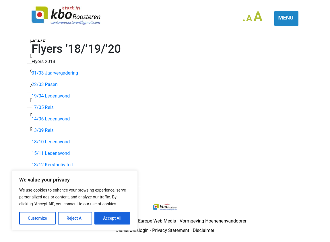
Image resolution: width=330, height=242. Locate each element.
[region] (74, 200)
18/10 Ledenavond (51, 142)
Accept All (112, 218)
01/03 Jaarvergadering (55, 73)
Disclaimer (203, 230)
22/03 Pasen (45, 84)
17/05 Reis (43, 107)
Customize (37, 218)
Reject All (75, 218)
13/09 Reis (43, 130)
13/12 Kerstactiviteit (52, 164)
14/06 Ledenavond (51, 119)
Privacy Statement (170, 230)
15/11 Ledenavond (51, 153)
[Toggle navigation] (286, 18)
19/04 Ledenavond (51, 96)
